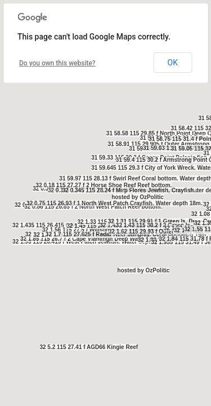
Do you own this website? (57, 63)
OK (173, 62)
